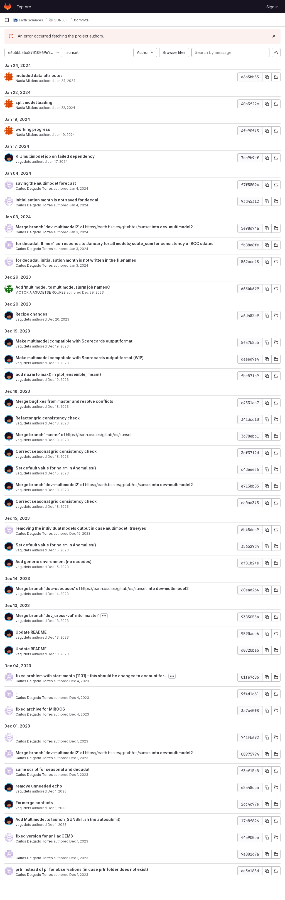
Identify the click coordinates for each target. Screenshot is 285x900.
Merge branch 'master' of (41, 434)
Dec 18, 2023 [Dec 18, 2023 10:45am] (58, 456)
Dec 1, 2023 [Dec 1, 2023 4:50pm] (57, 824)
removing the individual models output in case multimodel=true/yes (81, 528)
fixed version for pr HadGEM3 (44, 836)
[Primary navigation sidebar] (6, 20)
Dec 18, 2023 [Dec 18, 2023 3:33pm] (58, 406)
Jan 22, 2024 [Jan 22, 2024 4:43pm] (65, 108)
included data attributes (39, 75)
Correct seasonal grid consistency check (56, 451)
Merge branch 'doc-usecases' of (48, 588)
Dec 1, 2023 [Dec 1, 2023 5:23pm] (78, 774)
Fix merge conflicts (34, 802)
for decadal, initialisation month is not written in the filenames (76, 260)
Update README (31, 632)
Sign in (272, 6)
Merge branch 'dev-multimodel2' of (50, 226)
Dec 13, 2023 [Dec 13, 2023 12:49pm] (58, 621)
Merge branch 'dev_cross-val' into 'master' (57, 615)
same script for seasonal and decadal (52, 769)
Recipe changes (31, 314)
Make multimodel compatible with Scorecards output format (74, 341)
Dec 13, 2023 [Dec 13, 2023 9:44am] (58, 637)
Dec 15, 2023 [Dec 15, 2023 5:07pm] (79, 533)
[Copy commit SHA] (266, 76)
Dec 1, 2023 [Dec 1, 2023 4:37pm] (78, 841)
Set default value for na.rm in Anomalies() (56, 468)
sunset (72, 52)
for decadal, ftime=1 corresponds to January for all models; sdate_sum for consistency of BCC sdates (114, 243)
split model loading (34, 102)
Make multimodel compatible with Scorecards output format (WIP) (80, 357)
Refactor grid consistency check (48, 418)
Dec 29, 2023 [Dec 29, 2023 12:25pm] (93, 292)
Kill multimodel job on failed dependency (55, 156)
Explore (24, 6)
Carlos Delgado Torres (34, 188)
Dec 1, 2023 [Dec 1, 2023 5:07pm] (57, 791)
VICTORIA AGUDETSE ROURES (41, 292)
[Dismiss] (274, 36)
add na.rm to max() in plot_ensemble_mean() (58, 374)
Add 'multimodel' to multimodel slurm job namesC (63, 287)
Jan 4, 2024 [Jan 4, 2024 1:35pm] (78, 205)
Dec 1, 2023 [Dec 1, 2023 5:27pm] (78, 741)
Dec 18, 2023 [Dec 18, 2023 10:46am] (58, 490)
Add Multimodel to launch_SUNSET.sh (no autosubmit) (68, 819)
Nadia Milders (27, 81)
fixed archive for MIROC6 (40, 709)
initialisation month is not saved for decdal (57, 200)
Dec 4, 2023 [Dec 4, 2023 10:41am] (79, 681)
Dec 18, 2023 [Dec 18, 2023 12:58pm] (58, 423)
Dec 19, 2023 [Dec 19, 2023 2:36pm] (58, 363)
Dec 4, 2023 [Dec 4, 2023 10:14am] (79, 698)
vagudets (23, 161)
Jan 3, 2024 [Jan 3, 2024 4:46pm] (78, 249)
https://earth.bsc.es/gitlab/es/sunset (118, 226)
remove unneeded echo (39, 786)
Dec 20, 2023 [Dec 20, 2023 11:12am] (58, 319)
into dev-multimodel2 (172, 226)
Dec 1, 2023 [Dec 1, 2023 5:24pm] (78, 758)
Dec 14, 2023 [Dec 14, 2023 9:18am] (58, 594)
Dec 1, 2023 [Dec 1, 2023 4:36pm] (78, 858)
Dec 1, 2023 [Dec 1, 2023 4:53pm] (57, 808)
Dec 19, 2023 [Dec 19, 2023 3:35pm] (58, 346)
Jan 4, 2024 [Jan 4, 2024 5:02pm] (78, 188)
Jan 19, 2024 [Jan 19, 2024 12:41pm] (65, 134)
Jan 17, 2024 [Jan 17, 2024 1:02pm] (58, 161)
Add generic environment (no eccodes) (54, 561)
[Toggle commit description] (104, 615)
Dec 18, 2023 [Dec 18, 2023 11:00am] (58, 440)
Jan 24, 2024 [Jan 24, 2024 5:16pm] (65, 81)
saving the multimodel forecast (46, 183)
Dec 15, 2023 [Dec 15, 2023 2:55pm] (58, 473)
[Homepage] (7, 6)
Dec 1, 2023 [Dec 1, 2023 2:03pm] (78, 874)
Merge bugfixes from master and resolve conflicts (64, 401)
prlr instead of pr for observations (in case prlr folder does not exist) (82, 869)
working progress (33, 129)
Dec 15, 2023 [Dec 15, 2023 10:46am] (58, 567)
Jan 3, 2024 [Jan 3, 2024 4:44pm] (78, 265)
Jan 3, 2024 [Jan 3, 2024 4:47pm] (78, 232)
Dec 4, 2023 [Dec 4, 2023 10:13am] (79, 714)
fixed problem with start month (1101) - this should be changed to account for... (91, 675)
